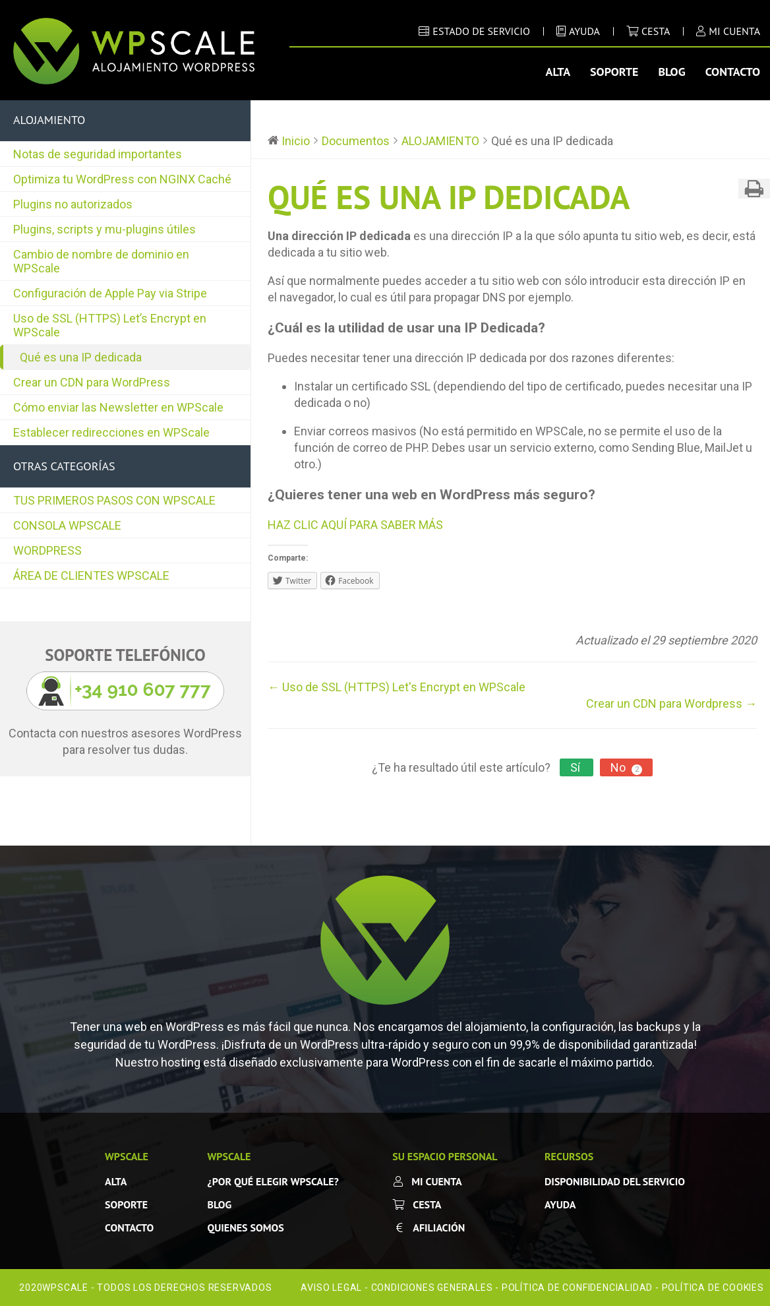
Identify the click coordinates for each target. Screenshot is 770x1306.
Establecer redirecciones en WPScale (111, 432)
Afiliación (439, 1227)
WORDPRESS (47, 550)
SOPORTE (126, 1204)
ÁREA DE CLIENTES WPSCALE (91, 575)
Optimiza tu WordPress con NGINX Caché (122, 179)
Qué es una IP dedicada (81, 357)
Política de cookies (713, 1287)
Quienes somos (246, 1227)
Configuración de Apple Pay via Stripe (110, 293)
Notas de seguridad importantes (97, 154)
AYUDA (584, 31)
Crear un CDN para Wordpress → (671, 703)
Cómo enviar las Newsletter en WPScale (118, 407)
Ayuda (560, 1204)
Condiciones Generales (432, 1287)
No (626, 768)
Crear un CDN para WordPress (91, 382)
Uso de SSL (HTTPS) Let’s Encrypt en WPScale (109, 325)
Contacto (732, 71)
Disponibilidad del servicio (615, 1181)
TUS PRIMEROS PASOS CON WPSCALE (114, 500)
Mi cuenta (436, 1181)
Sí (576, 767)
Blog (671, 71)
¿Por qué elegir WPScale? (273, 1181)
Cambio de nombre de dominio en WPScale (101, 261)
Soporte (614, 71)
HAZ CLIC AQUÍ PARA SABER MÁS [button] (355, 525)
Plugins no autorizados (73, 204)
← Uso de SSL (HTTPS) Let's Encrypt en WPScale (396, 687)
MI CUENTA (734, 31)
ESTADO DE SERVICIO (481, 31)
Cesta (655, 31)
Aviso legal (331, 1287)
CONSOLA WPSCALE (67, 525)
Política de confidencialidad (577, 1287)
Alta (558, 71)
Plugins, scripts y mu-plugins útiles (104, 229)
